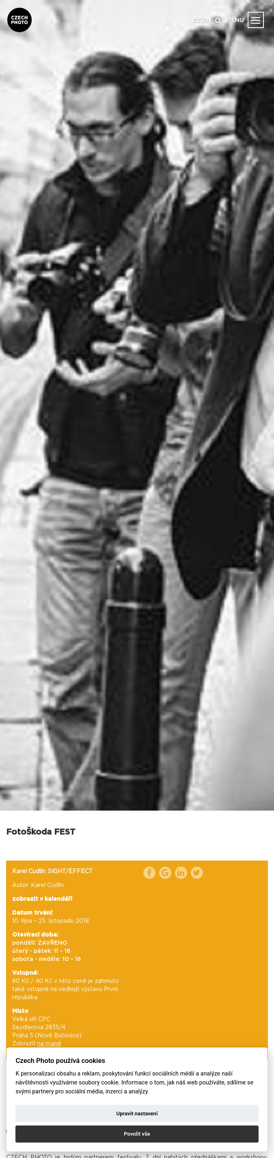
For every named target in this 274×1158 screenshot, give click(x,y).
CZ (197, 21)
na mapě (49, 1044)
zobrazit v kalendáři (42, 899)
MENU (235, 20)
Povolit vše (137, 1134)
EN (207, 21)
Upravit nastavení (137, 1113)
